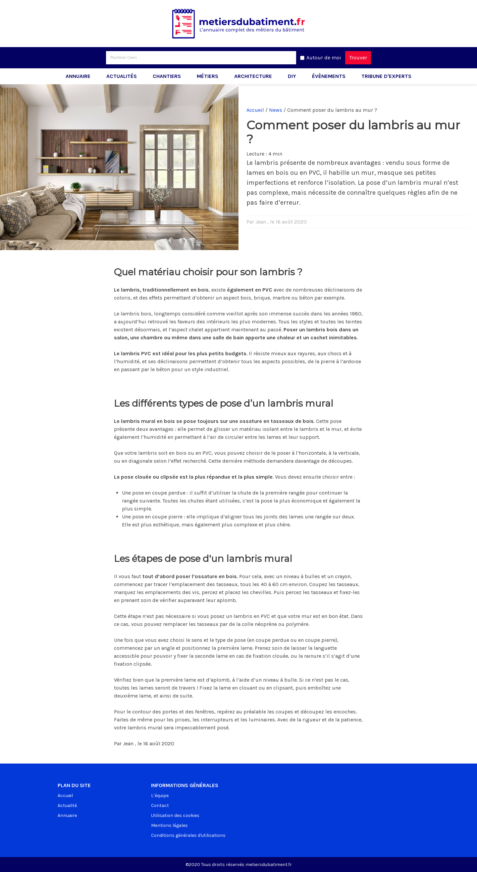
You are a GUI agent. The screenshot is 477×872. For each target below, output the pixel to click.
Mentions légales (169, 825)
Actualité (67, 805)
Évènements (328, 76)
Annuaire (78, 76)
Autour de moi (323, 57)
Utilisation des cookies (175, 815)
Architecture (253, 76)
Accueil (255, 110)
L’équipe (160, 795)
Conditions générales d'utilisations (188, 835)
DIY (292, 76)
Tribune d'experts (386, 76)
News (275, 110)
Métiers (207, 76)
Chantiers (167, 76)
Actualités (121, 76)
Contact (160, 805)
